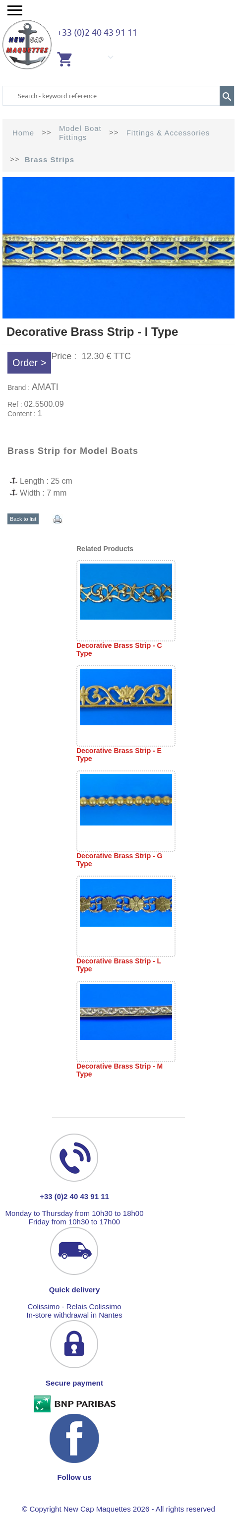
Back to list (23, 519)
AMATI (45, 387)
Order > (29, 362)
